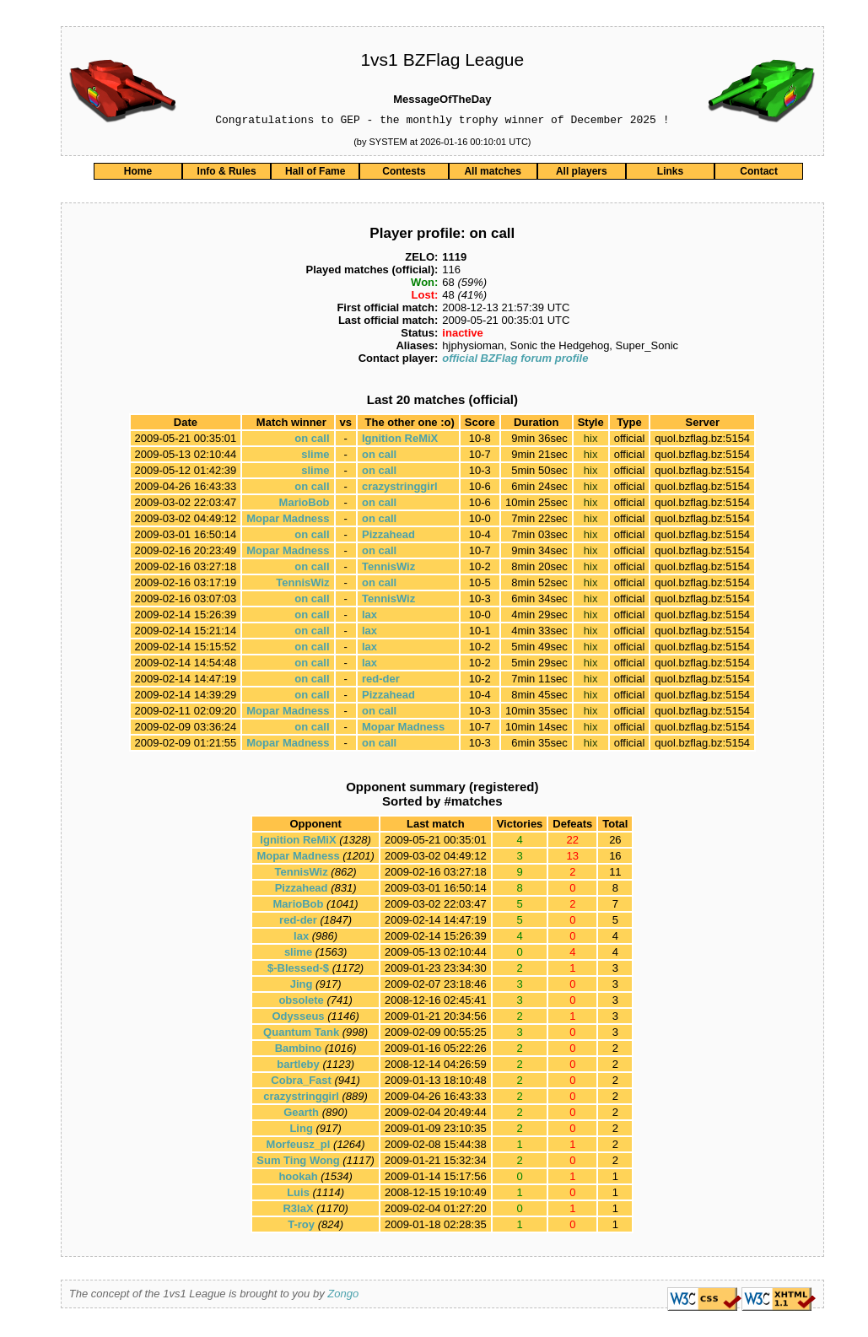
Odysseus (298, 1018)
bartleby (298, 1066)
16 (615, 858)
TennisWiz (388, 569)
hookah (297, 1179)
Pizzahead (388, 537)
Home (138, 174)
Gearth (301, 1114)
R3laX (298, 1211)
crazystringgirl (400, 489)
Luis (298, 1195)
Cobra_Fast (301, 1082)
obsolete (300, 1002)
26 (615, 842)
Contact (759, 174)
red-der (381, 681)
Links (670, 174)
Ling (300, 1130)
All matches (492, 174)
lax (369, 617)
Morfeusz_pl (299, 1146)
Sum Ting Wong (297, 1162)
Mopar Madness (287, 521)
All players (581, 174)
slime (315, 456)
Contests (403, 174)
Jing (301, 986)
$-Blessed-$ (298, 970)
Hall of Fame (315, 174)
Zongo (343, 1296)
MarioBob (304, 505)
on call (311, 440)
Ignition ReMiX (400, 440)
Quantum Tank (301, 1034)
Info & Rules (226, 174)
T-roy (301, 1227)
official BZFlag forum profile (515, 360)
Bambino (298, 1050)
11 (615, 874)
